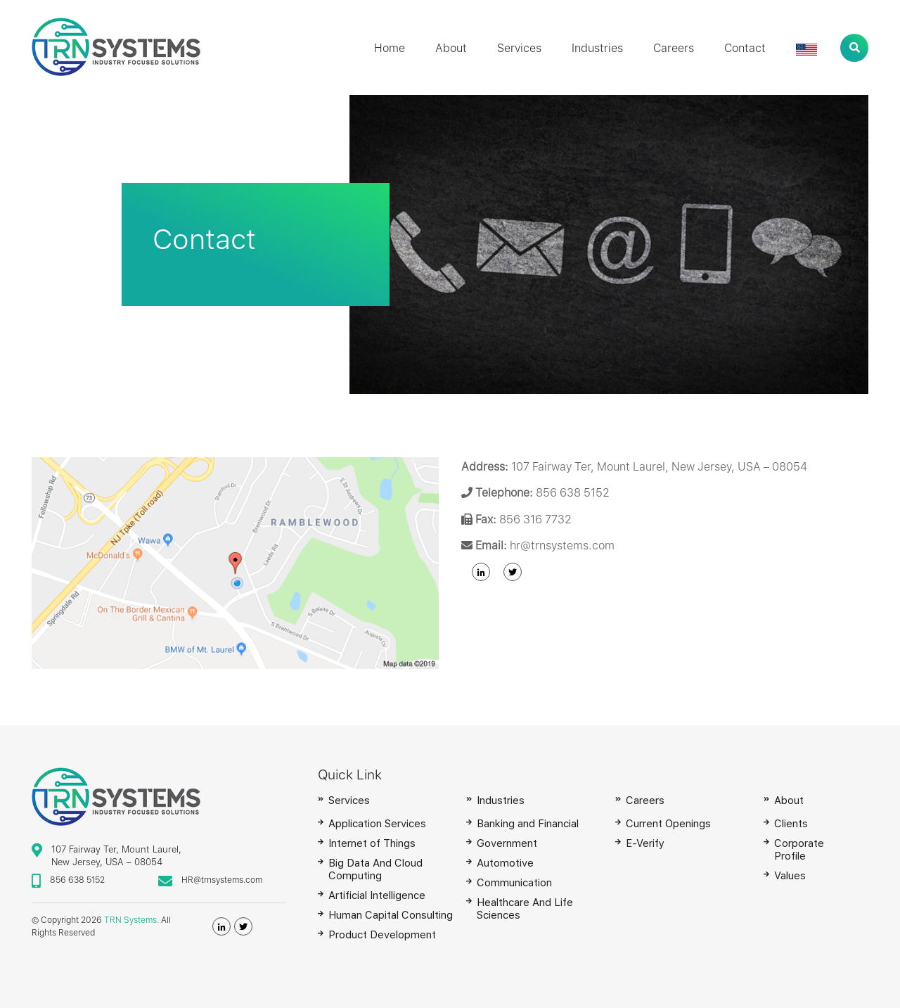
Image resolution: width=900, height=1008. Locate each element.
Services (519, 48)
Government (507, 843)
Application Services (377, 823)
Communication (514, 882)
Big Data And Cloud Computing (375, 869)
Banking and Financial (528, 823)
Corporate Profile (799, 849)
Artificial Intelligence (376, 895)
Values (790, 875)
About (451, 48)
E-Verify (645, 843)
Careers (673, 48)
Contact (745, 48)
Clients (791, 823)
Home (389, 48)
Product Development (382, 935)
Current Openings (668, 823)
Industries (597, 48)
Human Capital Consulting (390, 915)
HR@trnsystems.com (221, 880)
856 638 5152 (77, 880)
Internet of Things (372, 843)
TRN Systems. (131, 920)
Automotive (505, 863)
